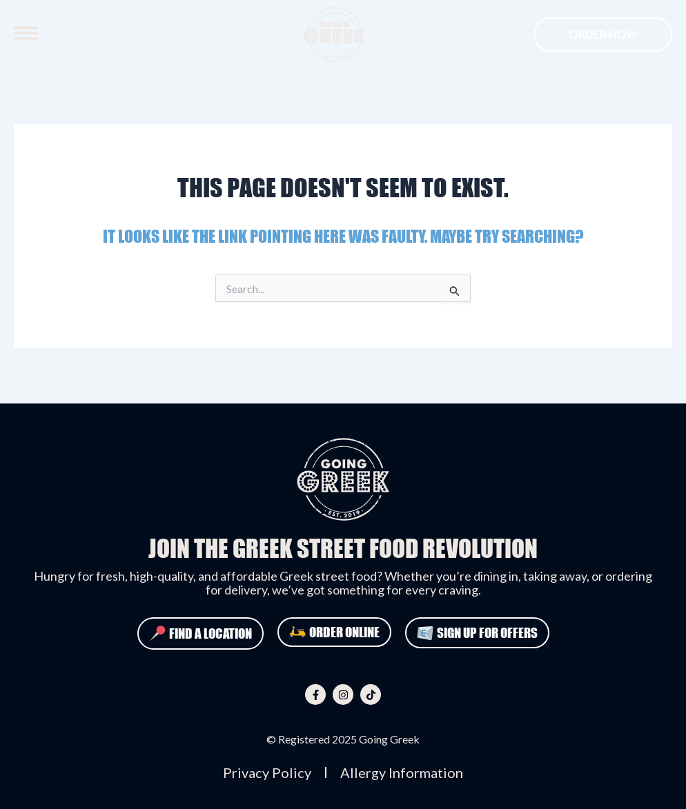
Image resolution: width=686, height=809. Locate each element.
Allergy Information (401, 772)
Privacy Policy (267, 772)
